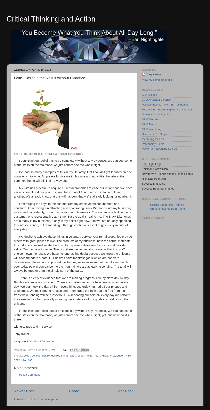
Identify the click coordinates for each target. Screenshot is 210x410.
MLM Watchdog (151, 129)
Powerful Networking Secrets (159, 148)
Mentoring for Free (153, 139)
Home (74, 391)
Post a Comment (29, 374)
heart (97, 355)
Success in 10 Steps (154, 134)
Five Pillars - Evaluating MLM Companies (167, 109)
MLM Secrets (150, 119)
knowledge (116, 355)
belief (27, 355)
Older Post (123, 391)
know (105, 355)
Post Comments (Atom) (45, 399)
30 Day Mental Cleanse (156, 99)
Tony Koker (153, 74)
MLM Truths (149, 124)
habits (88, 355)
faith (72, 355)
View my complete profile (157, 79)
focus (80, 355)
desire (46, 355)
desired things (59, 355)
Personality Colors (153, 143)
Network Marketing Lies (156, 114)
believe (36, 355)
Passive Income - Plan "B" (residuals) (165, 104)
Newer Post (24, 391)
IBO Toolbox (149, 94)
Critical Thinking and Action (51, 19)
